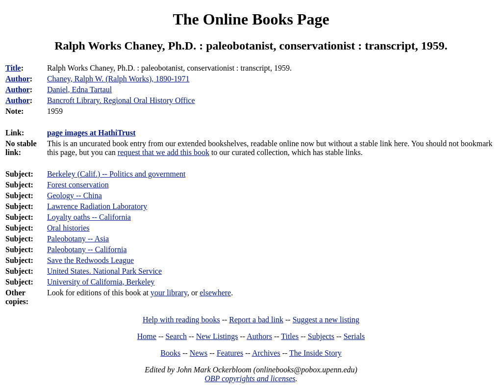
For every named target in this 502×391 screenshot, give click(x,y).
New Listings (217, 336)
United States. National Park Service (104, 271)
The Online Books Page (251, 19)
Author (17, 79)
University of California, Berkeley (101, 282)
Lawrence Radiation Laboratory (97, 206)
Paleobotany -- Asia (78, 239)
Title (13, 68)
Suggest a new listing (326, 319)
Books (170, 353)
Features (230, 353)
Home (146, 336)
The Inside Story (315, 353)
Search (176, 336)
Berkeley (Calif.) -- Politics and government (116, 174)
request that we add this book (163, 152)
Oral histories (68, 228)
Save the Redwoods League (90, 260)
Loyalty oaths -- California (89, 217)
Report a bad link (256, 319)
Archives (266, 353)
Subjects (321, 336)
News (198, 353)
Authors (259, 336)
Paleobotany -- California (87, 249)
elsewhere (215, 292)
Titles (290, 336)
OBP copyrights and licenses (249, 378)
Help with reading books (181, 319)
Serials (354, 336)
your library (169, 292)
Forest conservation (78, 185)
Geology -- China (74, 195)
